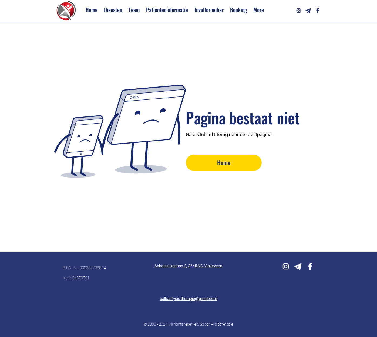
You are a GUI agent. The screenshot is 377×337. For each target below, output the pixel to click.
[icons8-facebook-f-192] (318, 11)
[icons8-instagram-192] (299, 11)
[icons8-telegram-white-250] (298, 266)
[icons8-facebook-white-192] (310, 266)
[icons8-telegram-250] (308, 11)
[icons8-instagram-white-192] (286, 266)
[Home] (224, 163)
